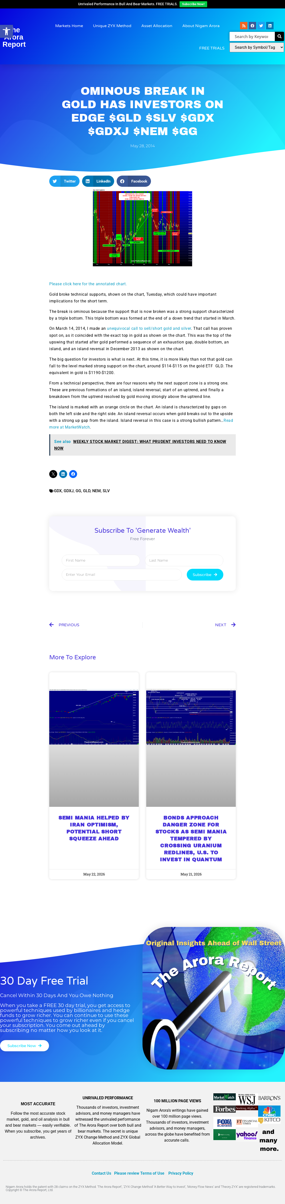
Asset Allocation (156, 25)
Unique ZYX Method (112, 25)
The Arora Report (14, 37)
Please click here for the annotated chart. (88, 284)
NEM (96, 490)
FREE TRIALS (212, 48)
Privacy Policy (180, 1173)
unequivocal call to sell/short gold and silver (149, 328)
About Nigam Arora (201, 25)
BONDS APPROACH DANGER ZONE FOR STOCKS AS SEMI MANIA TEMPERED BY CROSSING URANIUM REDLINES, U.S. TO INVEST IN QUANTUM (191, 838)
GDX (58, 490)
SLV (106, 490)
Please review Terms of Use (139, 1173)
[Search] (279, 36)
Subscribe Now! (193, 4)
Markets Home (69, 25)
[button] (64, 181)
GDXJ (69, 490)
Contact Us (101, 1173)
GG (78, 490)
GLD (86, 490)
